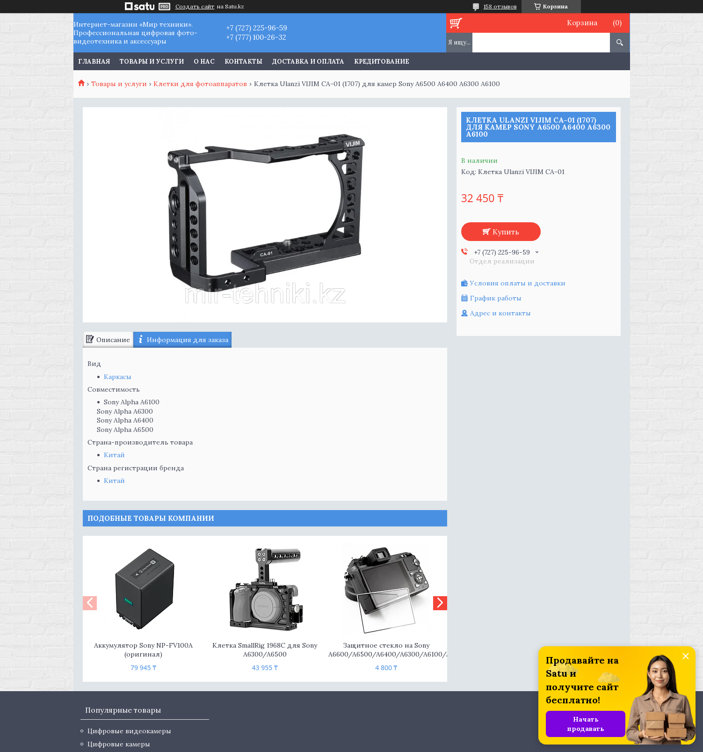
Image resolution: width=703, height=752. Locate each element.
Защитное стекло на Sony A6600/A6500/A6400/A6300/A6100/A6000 (386, 649)
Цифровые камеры (118, 744)
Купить (506, 231)
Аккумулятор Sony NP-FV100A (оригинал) (143, 649)
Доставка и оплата (308, 62)
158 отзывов (500, 6)
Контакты (243, 62)
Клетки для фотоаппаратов (200, 84)
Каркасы (117, 376)
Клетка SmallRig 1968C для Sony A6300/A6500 (264, 649)
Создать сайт (195, 6)
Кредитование (381, 62)
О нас (204, 62)
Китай (114, 455)
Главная (94, 62)
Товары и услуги (152, 62)
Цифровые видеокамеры (129, 731)
